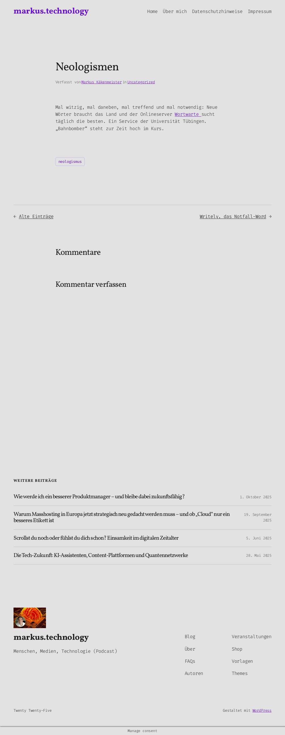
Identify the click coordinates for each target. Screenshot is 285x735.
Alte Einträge (36, 216)
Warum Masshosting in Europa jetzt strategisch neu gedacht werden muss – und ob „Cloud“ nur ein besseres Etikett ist (122, 517)
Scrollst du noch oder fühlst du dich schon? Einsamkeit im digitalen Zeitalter (96, 538)
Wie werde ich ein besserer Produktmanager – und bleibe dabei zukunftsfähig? (99, 497)
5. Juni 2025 (258, 538)
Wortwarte (188, 114)
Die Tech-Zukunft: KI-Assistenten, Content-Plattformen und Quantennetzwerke (101, 555)
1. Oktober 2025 (255, 497)
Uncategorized (141, 82)
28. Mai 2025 (258, 555)
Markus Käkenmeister (101, 82)
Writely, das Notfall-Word (233, 216)
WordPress (262, 710)
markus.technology (51, 11)
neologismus (70, 161)
